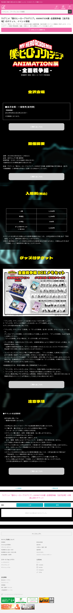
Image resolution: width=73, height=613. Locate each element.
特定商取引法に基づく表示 (7, 549)
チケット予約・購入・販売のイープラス (3, 7)
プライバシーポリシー (6, 547)
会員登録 (63, 8)
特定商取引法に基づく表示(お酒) (8, 552)
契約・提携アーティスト (6, 587)
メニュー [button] (70, 8)
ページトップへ (36, 534)
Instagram (41, 570)
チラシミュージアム (5, 567)
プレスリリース (4, 582)
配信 (57, 505)
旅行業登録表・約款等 (6, 554)
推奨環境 (39, 549)
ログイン (57, 8)
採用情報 (3, 585)
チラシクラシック (5, 565)
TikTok (40, 572)
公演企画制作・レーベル (6, 590)
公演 (29, 505)
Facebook (41, 565)
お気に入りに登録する (38, 30)
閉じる (71, 2)
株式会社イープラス (5, 580)
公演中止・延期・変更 (42, 547)
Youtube (40, 567)
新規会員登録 (40, 542)
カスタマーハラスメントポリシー (44, 554)
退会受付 (39, 544)
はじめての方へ (40, 552)
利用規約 (3, 542)
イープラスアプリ (5, 562)
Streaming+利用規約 (6, 544)
